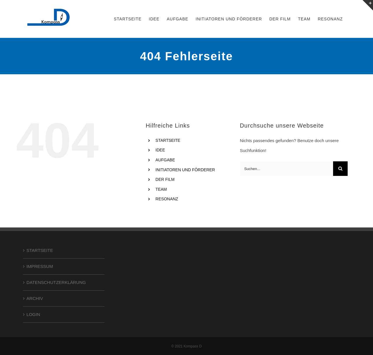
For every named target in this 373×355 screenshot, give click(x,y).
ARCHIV (35, 298)
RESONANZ (167, 199)
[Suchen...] (286, 168)
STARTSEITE (168, 140)
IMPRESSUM (40, 266)
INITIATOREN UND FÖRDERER (185, 169)
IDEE (160, 150)
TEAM (161, 189)
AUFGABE (165, 160)
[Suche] (340, 168)
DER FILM (165, 179)
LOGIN (33, 314)
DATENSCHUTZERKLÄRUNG (56, 282)
